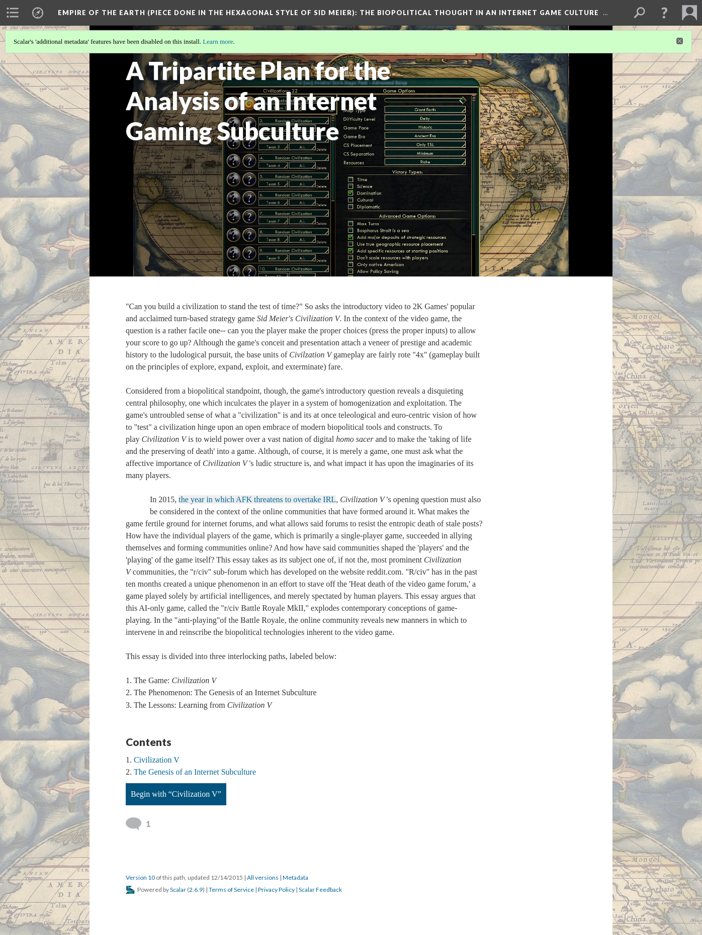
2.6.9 (196, 889)
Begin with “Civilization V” (176, 794)
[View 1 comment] (139, 823)
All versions (263, 877)
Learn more (218, 41)
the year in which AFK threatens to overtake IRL (257, 499)
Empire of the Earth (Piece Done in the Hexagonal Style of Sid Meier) (328, 13)
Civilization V (157, 760)
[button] (664, 12)
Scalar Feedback (320, 889)
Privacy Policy (276, 889)
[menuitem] (12, 12)
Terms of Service (231, 889)
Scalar (178, 889)
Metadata (295, 877)
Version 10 (140, 877)
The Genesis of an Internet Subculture (195, 772)
